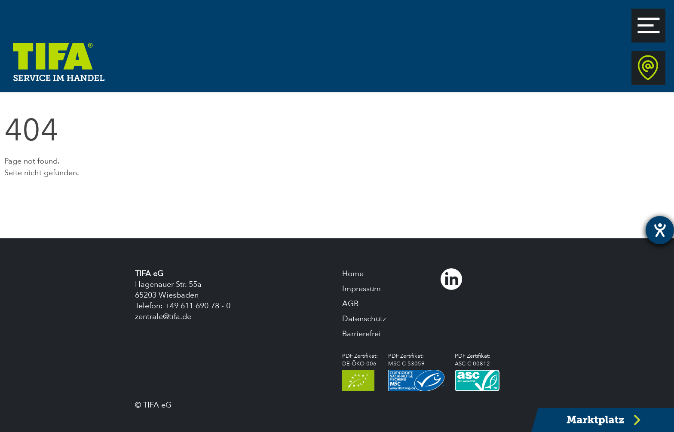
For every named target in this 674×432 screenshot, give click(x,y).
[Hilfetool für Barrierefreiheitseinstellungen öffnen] (660, 230)
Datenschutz (364, 318)
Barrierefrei (361, 334)
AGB (350, 303)
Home (353, 273)
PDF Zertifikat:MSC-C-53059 (416, 371)
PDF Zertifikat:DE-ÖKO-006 (360, 371)
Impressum (361, 288)
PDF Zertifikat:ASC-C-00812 (477, 371)
